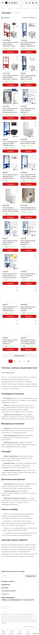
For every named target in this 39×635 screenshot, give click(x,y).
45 (28, 361)
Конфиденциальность (29, 626)
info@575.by (5, 594)
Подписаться (30, 576)
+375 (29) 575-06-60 (8, 591)
